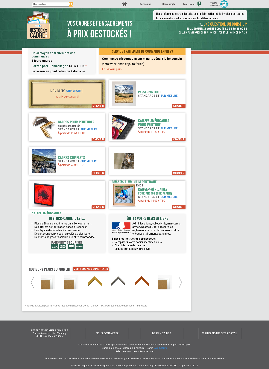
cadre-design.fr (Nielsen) (126, 358)
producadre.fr (72, 358)
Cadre (157, 348)
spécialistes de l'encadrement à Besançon (134, 344)
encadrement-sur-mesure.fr (96, 358)
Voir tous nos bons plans (91, 269)
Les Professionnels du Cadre (94, 344)
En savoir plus (112, 69)
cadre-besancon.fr (196, 358)
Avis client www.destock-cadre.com (134, 351)
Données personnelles (139, 365)
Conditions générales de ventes (108, 365)
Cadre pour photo (111, 348)
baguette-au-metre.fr (173, 358)
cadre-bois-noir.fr (151, 358)
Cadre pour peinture (134, 348)
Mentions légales (80, 365)
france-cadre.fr (216, 358)
